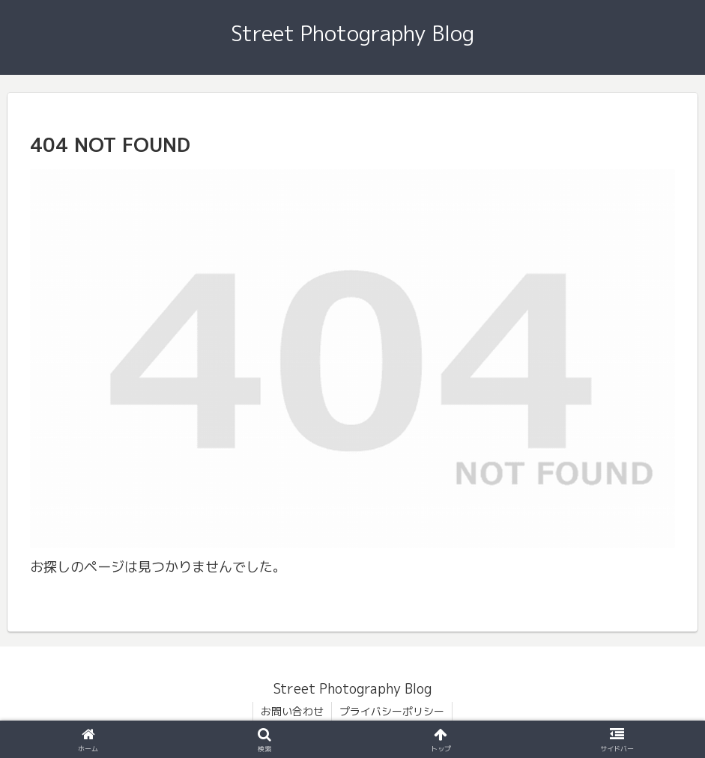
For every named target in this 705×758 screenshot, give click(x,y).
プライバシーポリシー (391, 711)
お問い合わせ (292, 711)
